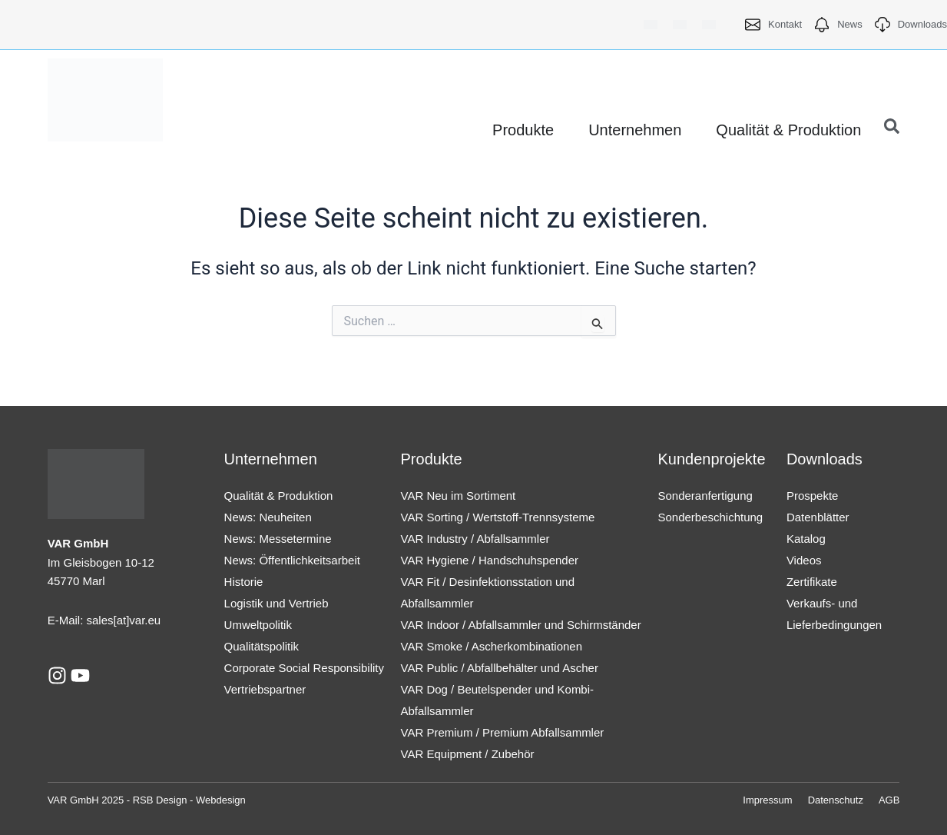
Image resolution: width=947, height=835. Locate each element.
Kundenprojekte (711, 459)
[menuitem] (650, 24)
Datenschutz (835, 800)
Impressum (767, 800)
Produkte (431, 459)
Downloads (824, 459)
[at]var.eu (137, 620)
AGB (889, 800)
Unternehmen (270, 459)
